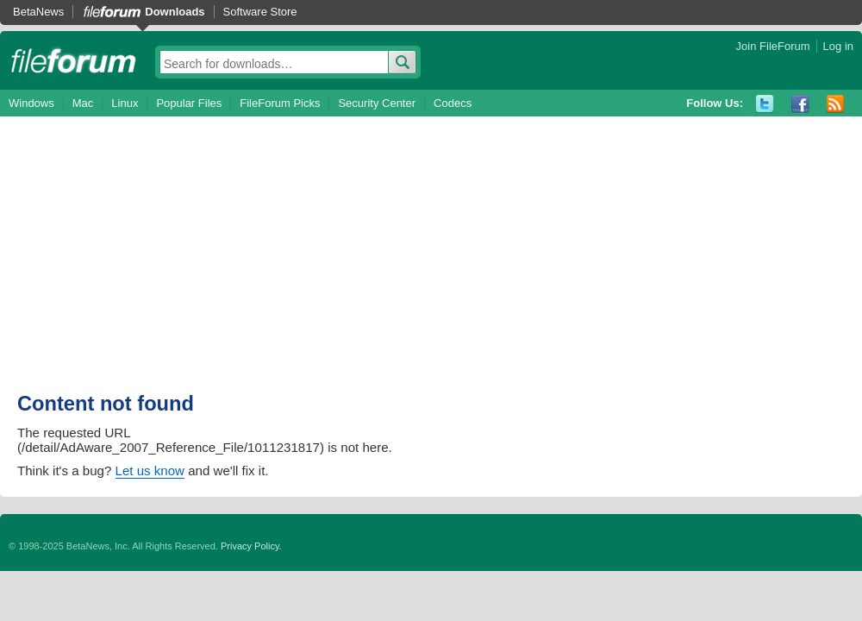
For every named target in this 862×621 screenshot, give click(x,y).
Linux (124, 103)
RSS (836, 104)
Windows (31, 103)
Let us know (150, 470)
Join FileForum (773, 46)
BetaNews (38, 11)
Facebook (800, 104)
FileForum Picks (280, 103)
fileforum (74, 60)
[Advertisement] (207, 263)
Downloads (174, 11)
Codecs (453, 103)
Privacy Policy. (251, 546)
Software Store (260, 11)
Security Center (376, 103)
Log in (838, 46)
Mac (83, 103)
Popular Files (189, 103)
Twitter (765, 104)
